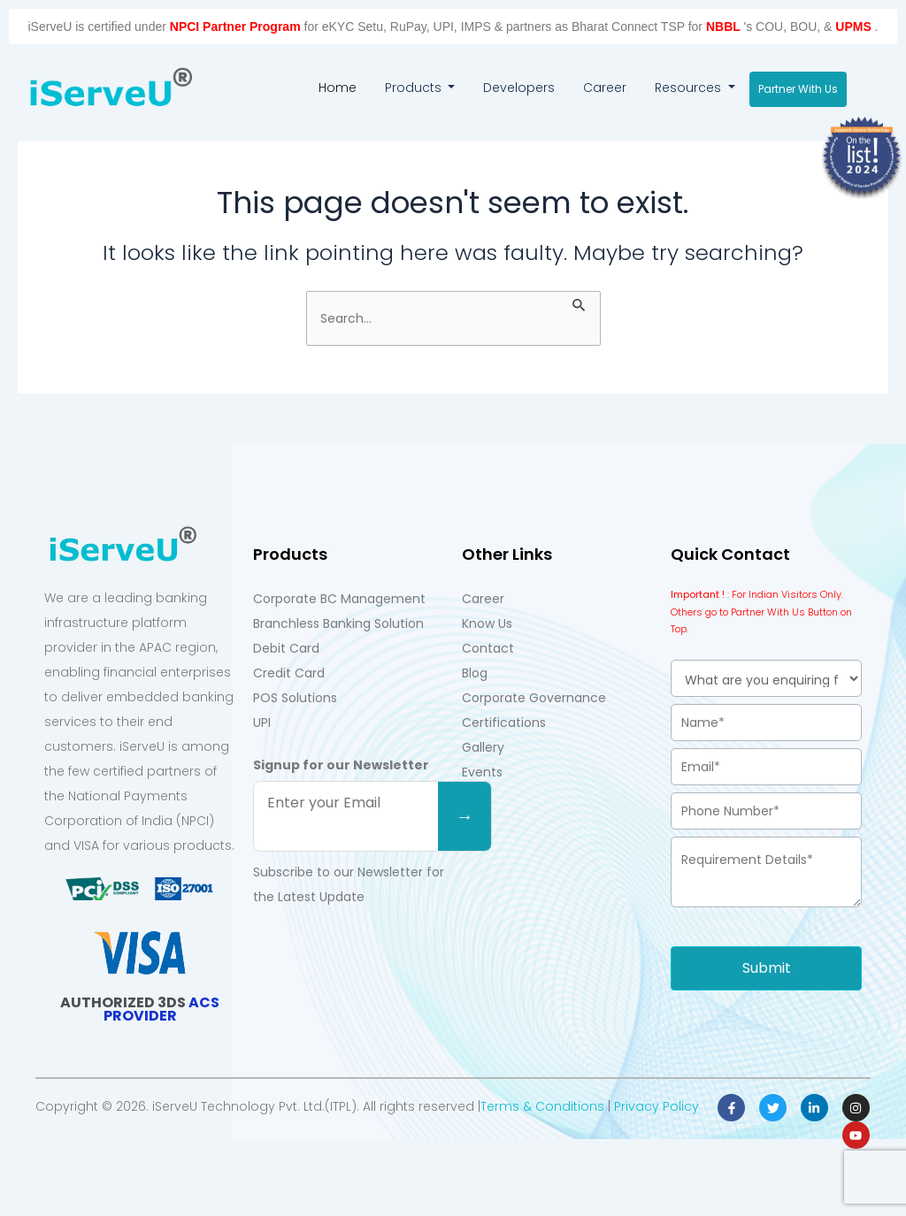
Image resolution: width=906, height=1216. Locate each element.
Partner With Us (798, 88)
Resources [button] (690, 87)
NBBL (725, 26)
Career (604, 87)
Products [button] (415, 87)
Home (345, 85)
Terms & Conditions (542, 1106)
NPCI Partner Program (237, 26)
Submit (766, 968)
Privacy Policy (656, 1106)
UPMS (854, 26)
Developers (519, 87)
